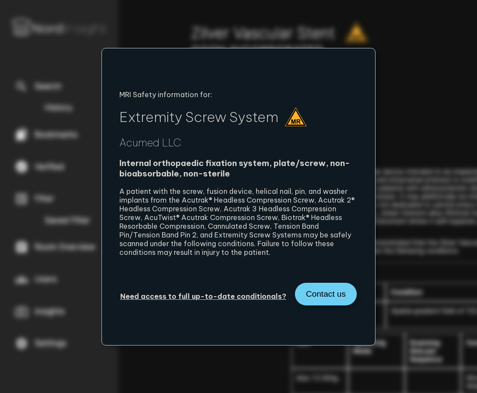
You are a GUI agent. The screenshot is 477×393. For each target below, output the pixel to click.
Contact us (326, 293)
